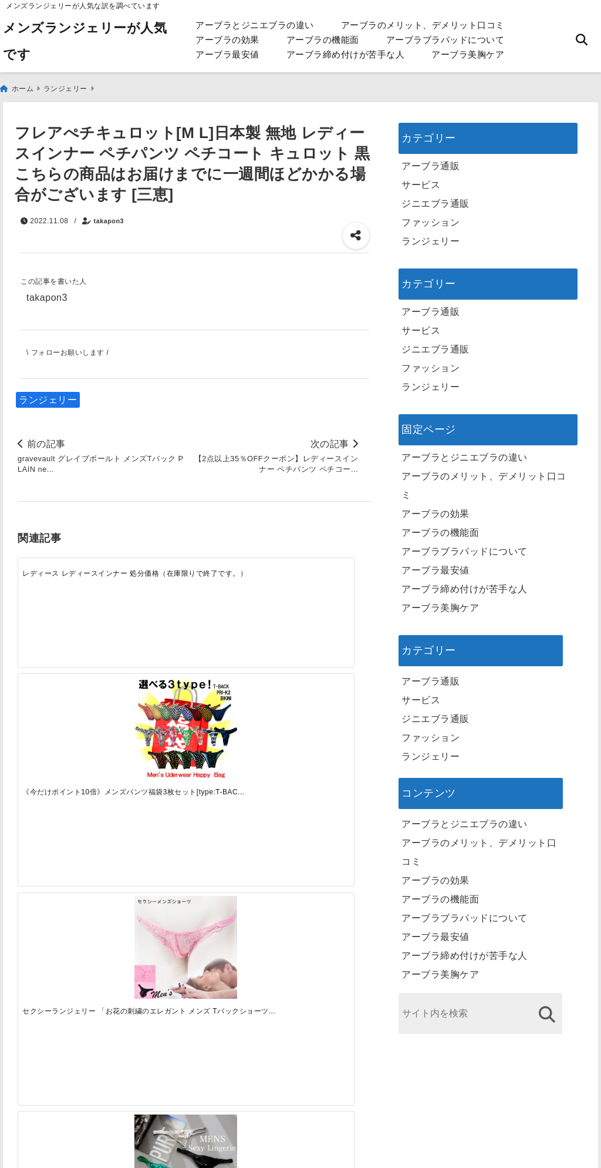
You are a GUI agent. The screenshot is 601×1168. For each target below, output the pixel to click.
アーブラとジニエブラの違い (254, 25)
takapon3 (109, 215)
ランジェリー (48, 395)
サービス (420, 179)
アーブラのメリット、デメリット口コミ (423, 25)
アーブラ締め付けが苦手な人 (345, 54)
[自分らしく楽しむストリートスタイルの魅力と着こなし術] (239, 768)
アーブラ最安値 (227, 54)
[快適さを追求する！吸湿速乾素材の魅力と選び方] (328, 768)
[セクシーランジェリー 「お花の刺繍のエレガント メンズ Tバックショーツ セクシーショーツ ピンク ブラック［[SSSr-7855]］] (239, 598)
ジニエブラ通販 (435, 198)
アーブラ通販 (430, 161)
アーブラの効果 (227, 40)
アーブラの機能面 (322, 40)
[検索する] (547, 1009)
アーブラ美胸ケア (467, 54)
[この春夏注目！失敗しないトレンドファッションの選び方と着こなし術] (150, 768)
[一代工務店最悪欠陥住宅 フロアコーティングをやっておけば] (62, 768)
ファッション (430, 217)
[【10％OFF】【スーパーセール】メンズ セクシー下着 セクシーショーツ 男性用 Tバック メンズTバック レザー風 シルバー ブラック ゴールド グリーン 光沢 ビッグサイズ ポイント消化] (328, 598)
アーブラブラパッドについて (445, 40)
